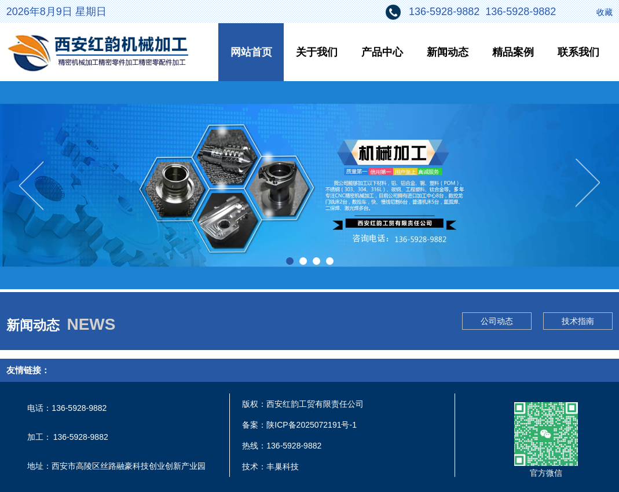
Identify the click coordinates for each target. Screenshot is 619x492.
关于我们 (317, 52)
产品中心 (382, 52)
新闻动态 (447, 52)
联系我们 (578, 52)
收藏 (604, 12)
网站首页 (251, 52)
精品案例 (513, 52)
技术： (254, 466)
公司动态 (497, 321)
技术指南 (578, 321)
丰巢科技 (282, 466)
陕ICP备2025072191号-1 (311, 424)
